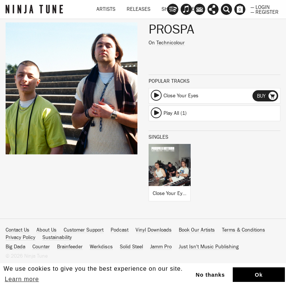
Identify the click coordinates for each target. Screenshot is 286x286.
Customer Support (84, 230)
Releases (138, 9)
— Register (265, 11)
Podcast (119, 230)
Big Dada (15, 246)
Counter (41, 246)
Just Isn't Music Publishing (209, 246)
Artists (105, 9)
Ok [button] (259, 275)
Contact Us (17, 230)
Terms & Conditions (243, 230)
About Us (46, 230)
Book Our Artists (197, 230)
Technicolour (170, 42)
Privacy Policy (20, 237)
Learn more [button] (22, 279)
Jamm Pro (161, 246)
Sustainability (57, 237)
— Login (260, 7)
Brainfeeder (70, 246)
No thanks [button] (210, 275)
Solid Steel (131, 246)
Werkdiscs (101, 246)
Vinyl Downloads (154, 230)
